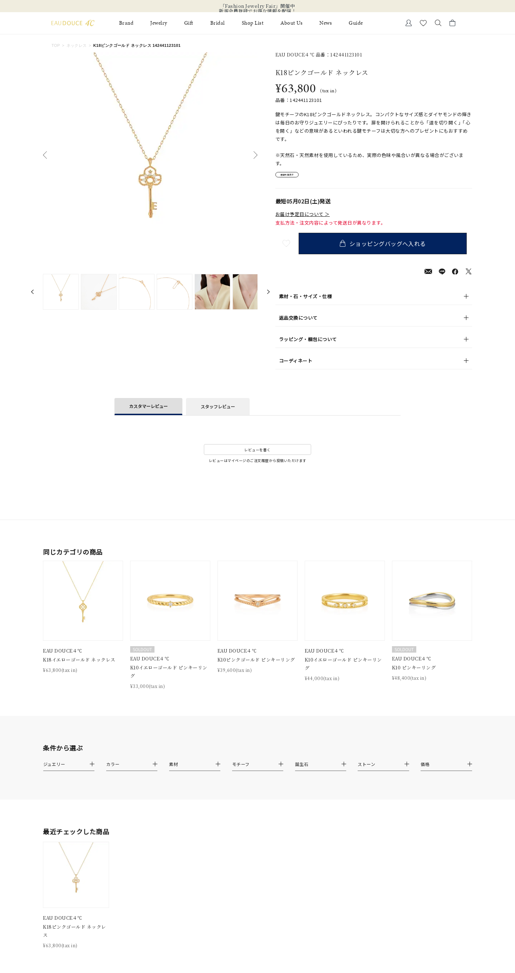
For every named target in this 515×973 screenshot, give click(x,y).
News (325, 23)
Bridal (217, 23)
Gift (188, 23)
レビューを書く (257, 453)
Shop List (253, 23)
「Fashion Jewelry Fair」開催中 (257, 6)
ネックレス (77, 45)
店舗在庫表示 (295, 177)
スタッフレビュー (218, 410)
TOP (56, 45)
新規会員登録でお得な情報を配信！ (257, 11)
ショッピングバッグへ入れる (388, 247)
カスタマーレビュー (148, 410)
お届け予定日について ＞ (302, 218)
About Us (291, 23)
